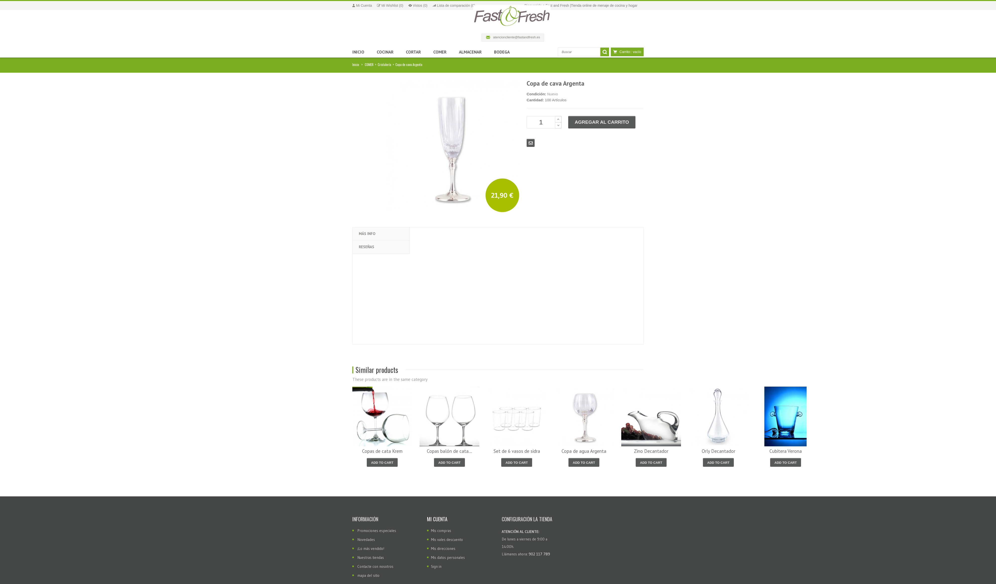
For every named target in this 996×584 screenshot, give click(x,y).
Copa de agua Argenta (583, 451)
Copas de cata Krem (382, 451)
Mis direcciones (443, 548)
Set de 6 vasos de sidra (517, 451)
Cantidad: (535, 100)
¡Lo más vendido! (370, 548)
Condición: (536, 94)
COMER (369, 64)
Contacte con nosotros (375, 566)
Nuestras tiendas (370, 557)
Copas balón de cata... (449, 451)
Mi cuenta (437, 519)
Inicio (355, 64)
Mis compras (441, 530)
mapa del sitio (368, 575)
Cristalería (384, 64)
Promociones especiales (376, 530)
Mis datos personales (448, 557)
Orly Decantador (718, 451)
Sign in (436, 566)
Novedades (366, 539)
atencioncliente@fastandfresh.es (516, 37)
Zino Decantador (651, 451)
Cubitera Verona (785, 451)
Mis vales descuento (447, 539)
